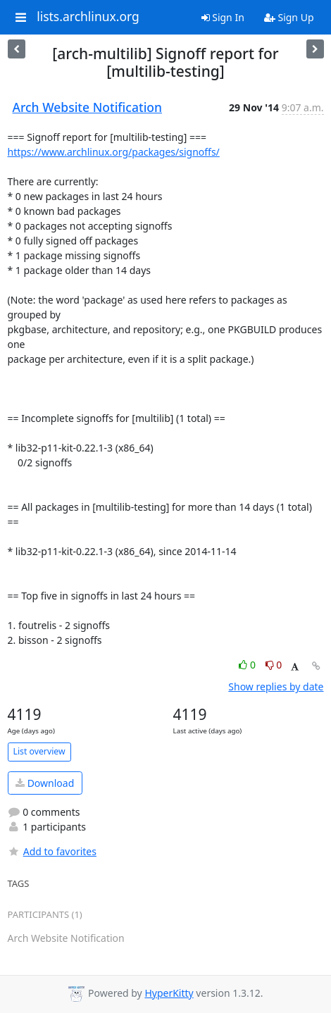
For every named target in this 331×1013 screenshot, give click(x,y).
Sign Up (289, 17)
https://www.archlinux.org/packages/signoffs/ (114, 152)
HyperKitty (168, 993)
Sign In (222, 17)
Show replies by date (275, 686)
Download (44, 783)
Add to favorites (52, 851)
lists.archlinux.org (88, 16)
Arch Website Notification (88, 107)
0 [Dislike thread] (274, 664)
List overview (39, 751)
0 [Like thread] (248, 664)
